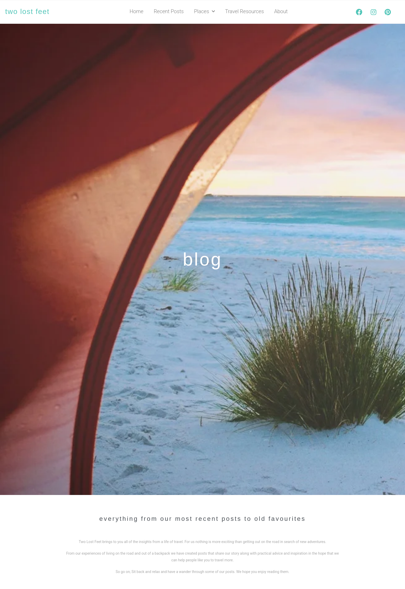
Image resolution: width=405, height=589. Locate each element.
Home (136, 11)
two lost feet (27, 11)
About (281, 11)
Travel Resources (244, 11)
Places (204, 11)
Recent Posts (169, 11)
